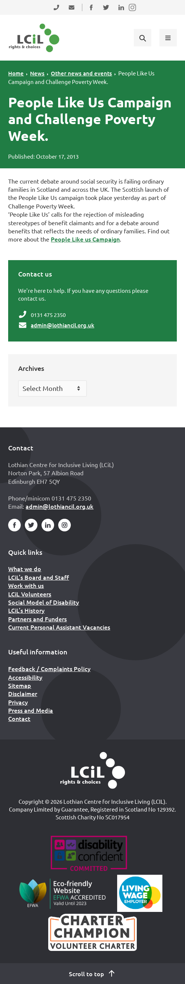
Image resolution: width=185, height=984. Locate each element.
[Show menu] (167, 37)
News (37, 73)
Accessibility (25, 677)
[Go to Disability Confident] (88, 854)
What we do (24, 568)
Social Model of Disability (43, 602)
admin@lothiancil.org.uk (62, 325)
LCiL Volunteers (29, 594)
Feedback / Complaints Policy (49, 668)
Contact (19, 718)
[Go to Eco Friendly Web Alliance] (62, 893)
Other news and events (81, 73)
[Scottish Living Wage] (139, 893)
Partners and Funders (37, 619)
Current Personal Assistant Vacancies (59, 627)
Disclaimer (22, 693)
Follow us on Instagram (133, 12)
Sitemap (19, 685)
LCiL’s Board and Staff (38, 577)
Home (16, 73)
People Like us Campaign (85, 239)
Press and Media (30, 710)
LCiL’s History (26, 610)
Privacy (18, 702)
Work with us (26, 585)
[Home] (92, 770)
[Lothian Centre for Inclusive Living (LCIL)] (34, 37)
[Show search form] (142, 37)
